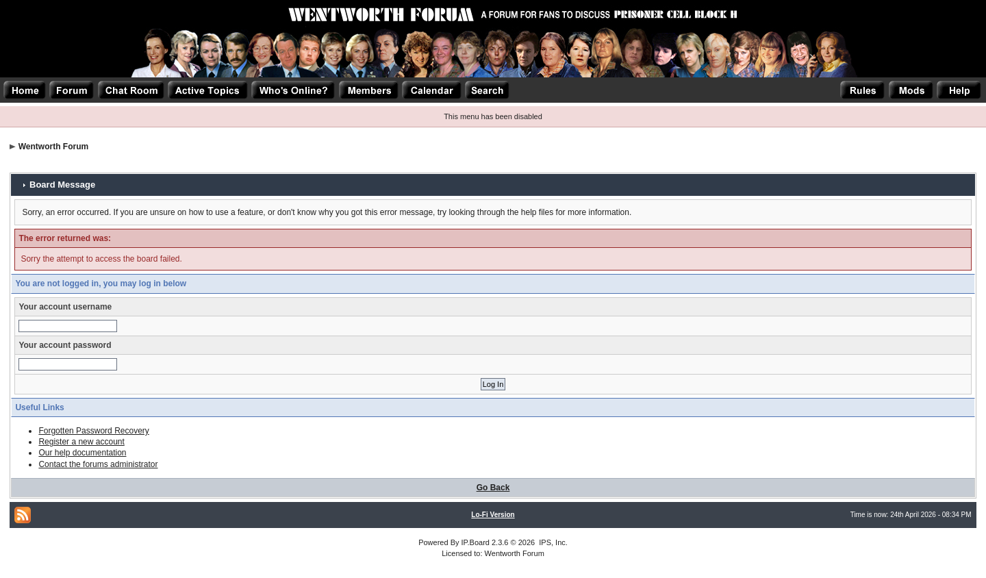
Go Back (493, 487)
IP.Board (476, 542)
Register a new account (81, 442)
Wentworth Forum (53, 146)
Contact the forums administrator (97, 464)
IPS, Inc (552, 542)
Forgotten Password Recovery (93, 431)
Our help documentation (82, 452)
